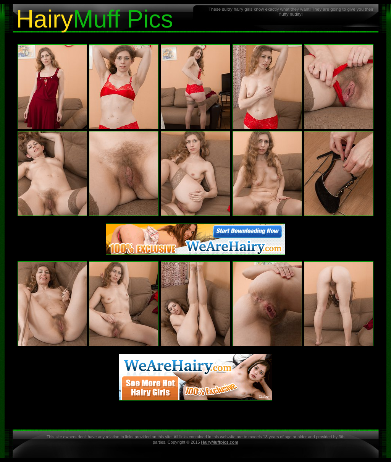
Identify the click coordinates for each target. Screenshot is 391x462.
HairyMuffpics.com (219, 442)
